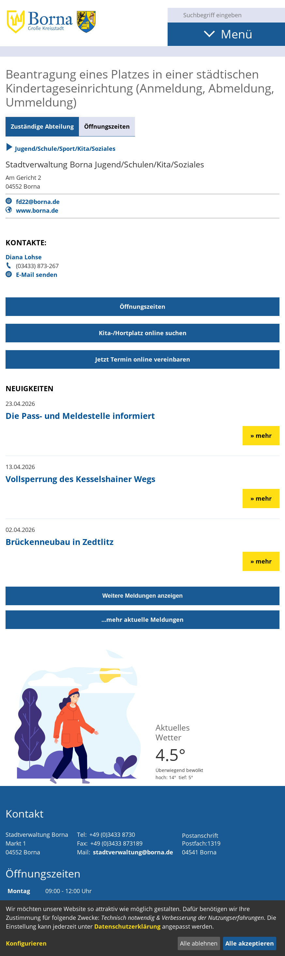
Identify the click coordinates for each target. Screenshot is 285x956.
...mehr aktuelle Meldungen (142, 619)
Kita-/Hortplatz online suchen (143, 333)
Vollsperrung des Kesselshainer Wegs (80, 478)
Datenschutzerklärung (127, 926)
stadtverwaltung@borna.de (133, 852)
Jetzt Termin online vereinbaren (142, 359)
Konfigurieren (26, 943)
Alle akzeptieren (249, 943)
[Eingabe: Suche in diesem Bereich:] (231, 15)
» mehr (261, 435)
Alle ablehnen (199, 943)
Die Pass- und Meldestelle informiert (80, 415)
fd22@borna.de (38, 202)
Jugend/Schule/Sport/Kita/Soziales (60, 148)
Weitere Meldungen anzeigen (142, 595)
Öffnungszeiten (107, 126)
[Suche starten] (173, 15)
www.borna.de (37, 210)
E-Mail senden (36, 274)
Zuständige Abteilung (42, 126)
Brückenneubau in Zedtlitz (59, 541)
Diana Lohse (24, 257)
